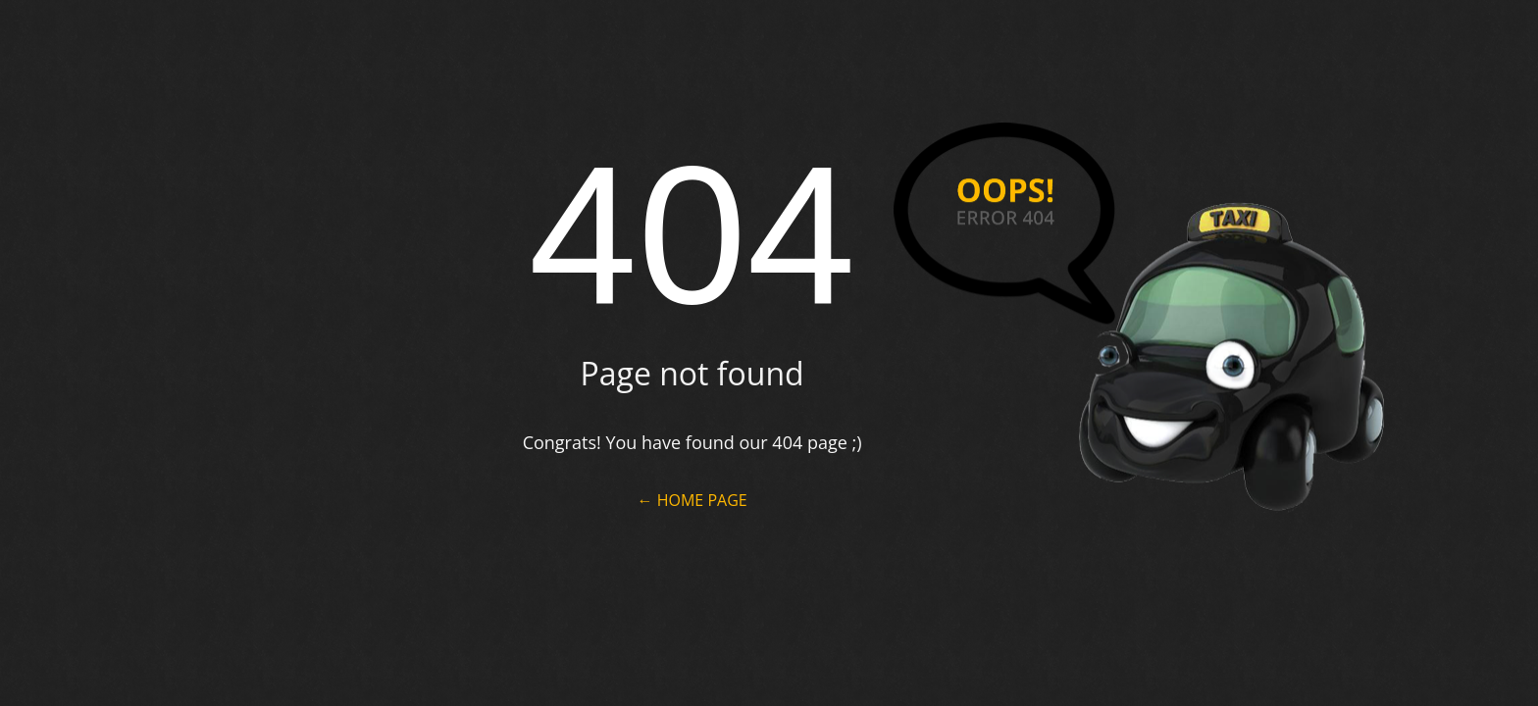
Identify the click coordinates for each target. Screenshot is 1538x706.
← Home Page (692, 500)
